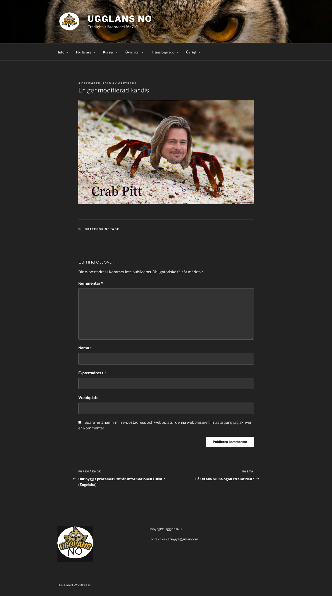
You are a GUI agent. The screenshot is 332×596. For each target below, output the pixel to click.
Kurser (110, 52)
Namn (85, 348)
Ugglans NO (120, 19)
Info (63, 52)
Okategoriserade (102, 229)
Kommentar (90, 283)
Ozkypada (127, 83)
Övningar (135, 52)
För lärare (86, 52)
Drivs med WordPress (74, 585)
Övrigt (193, 52)
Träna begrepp (165, 52)
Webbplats (88, 397)
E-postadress (92, 373)
